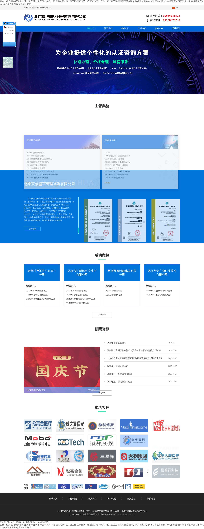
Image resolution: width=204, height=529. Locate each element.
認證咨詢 (9, 28)
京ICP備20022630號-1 (126, 514)
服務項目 (125, 28)
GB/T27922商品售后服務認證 (77, 303)
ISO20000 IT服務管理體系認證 (158, 295)
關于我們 (108, 28)
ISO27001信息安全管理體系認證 (159, 291)
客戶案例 (142, 28)
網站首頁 (91, 28)
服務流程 (159, 28)
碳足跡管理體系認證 (114, 295)
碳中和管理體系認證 (114, 291)
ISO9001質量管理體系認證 (36, 291)
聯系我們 (176, 28)
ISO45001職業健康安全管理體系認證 (40, 299)
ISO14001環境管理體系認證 (37, 295)
